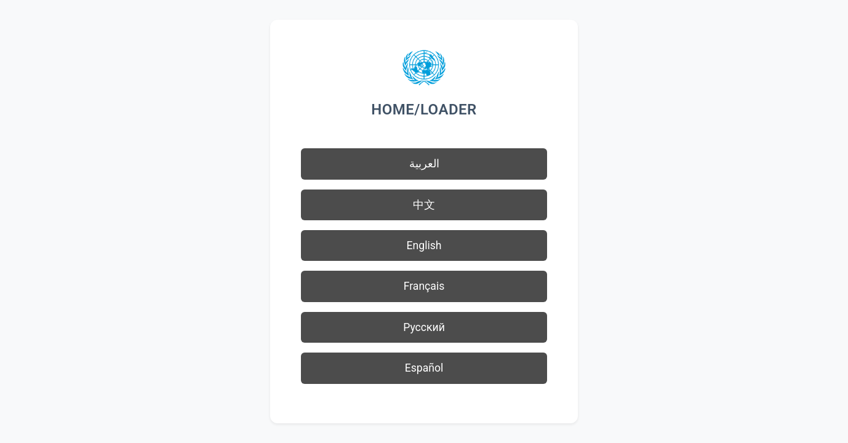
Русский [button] (424, 327)
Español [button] (424, 368)
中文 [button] (424, 205)
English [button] (424, 245)
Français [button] (424, 286)
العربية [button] (424, 164)
